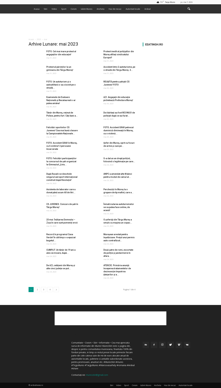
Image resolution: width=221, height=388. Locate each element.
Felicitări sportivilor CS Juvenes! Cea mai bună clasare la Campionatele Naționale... (62, 130)
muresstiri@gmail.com (97, 374)
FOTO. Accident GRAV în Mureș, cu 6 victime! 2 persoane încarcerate (61, 146)
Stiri (45, 9)
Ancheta (100, 9)
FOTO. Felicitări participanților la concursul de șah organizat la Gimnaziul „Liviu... (61, 161)
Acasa (36, 9)
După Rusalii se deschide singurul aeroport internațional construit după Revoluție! (62, 177)
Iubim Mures (86, 9)
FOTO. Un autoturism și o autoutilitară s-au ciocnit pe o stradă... (61, 84)
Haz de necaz (115, 9)
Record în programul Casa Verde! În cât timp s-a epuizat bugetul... (61, 237)
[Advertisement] (110, 24)
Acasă (31, 39)
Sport (63, 9)
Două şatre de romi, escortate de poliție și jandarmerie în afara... (118, 253)
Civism (74, 9)
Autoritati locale (133, 9)
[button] (188, 9)
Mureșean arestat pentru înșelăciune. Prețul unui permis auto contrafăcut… (119, 237)
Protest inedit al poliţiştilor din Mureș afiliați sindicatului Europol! (118, 54)
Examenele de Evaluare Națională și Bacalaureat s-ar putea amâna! (61, 100)
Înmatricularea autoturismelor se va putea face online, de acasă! (118, 207)
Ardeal (147, 9)
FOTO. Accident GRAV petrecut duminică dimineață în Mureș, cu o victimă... (118, 130)
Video (54, 9)
